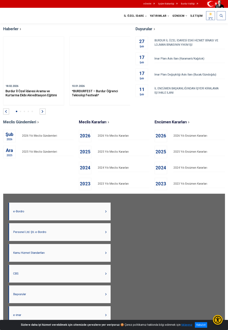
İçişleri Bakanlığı (166, 4)
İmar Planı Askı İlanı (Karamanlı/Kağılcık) (189, 58)
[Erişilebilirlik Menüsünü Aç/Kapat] (218, 320)
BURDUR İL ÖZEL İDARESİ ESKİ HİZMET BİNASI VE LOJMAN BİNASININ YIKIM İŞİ (189, 42)
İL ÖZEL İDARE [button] (133, 15)
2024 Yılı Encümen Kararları (199, 167)
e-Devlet (147, 4)
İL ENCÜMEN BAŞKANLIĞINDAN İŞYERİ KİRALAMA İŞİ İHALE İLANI (189, 90)
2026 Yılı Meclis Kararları (123, 135)
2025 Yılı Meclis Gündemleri (48, 151)
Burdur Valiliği (188, 4)
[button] (6, 111)
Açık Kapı (119, 307)
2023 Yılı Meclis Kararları (123, 183)
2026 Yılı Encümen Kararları (199, 135)
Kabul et (201, 324)
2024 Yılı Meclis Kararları (123, 167)
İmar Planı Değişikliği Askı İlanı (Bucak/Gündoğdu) (189, 74)
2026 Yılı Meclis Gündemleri (48, 135)
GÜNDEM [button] (178, 15)
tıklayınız (186, 324)
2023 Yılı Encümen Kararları (199, 183)
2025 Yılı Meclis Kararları (123, 151)
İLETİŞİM (196, 15)
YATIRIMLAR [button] (157, 15)
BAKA (137, 307)
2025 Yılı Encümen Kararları (199, 151)
